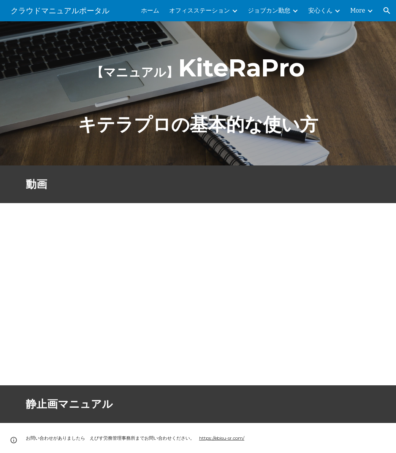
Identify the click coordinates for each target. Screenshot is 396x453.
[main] (198, 93)
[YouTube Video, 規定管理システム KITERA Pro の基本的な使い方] (168, 294)
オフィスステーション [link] (199, 10)
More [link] (357, 10)
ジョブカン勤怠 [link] (269, 10)
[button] (387, 11)
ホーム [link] (150, 10)
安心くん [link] (320, 10)
